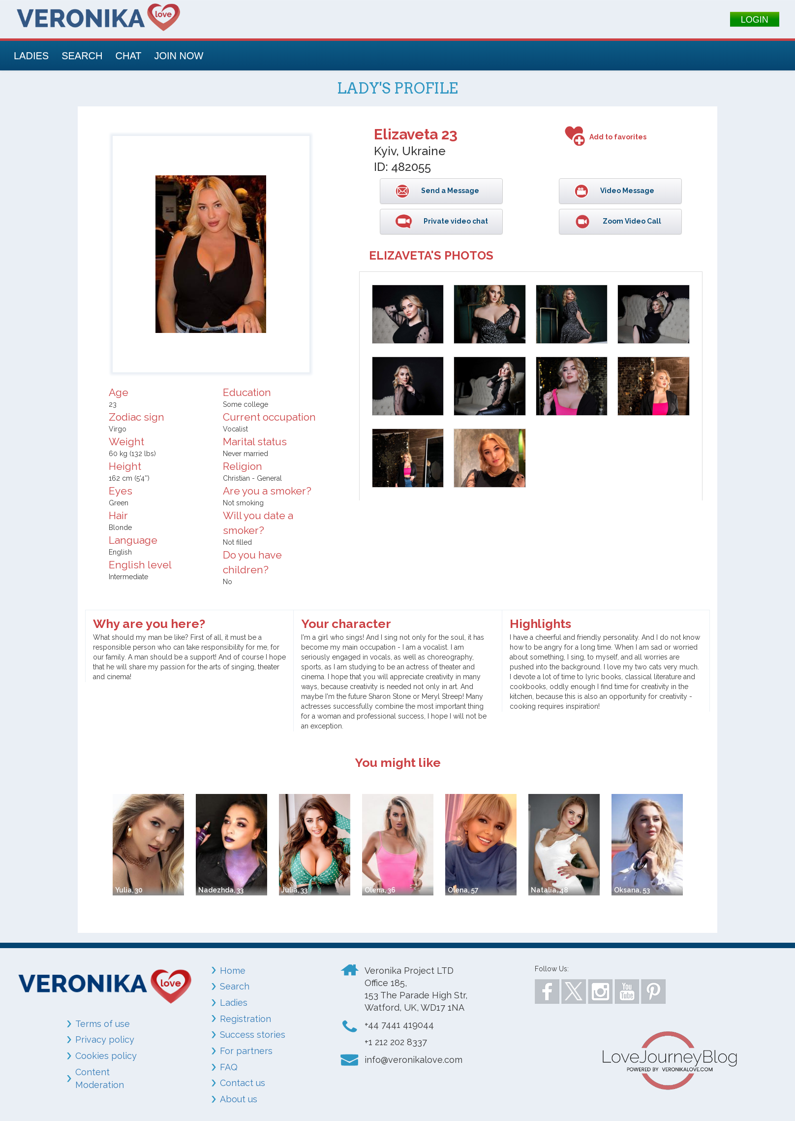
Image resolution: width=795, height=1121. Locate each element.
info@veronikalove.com (413, 1060)
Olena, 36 (380, 890)
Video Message (626, 191)
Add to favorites (617, 137)
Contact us (242, 1083)
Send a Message (449, 191)
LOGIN (754, 20)
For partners (246, 1051)
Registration (245, 1019)
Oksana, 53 (632, 890)
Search (234, 986)
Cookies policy (106, 1056)
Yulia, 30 (129, 890)
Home (232, 970)
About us (238, 1099)
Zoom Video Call (631, 221)
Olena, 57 (463, 890)
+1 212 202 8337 (396, 1042)
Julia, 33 (294, 890)
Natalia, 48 (549, 890)
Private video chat (455, 221)
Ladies (233, 1002)
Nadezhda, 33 (221, 890)
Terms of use (102, 1024)
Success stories (252, 1034)
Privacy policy (104, 1039)
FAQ (229, 1067)
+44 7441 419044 (399, 1025)
